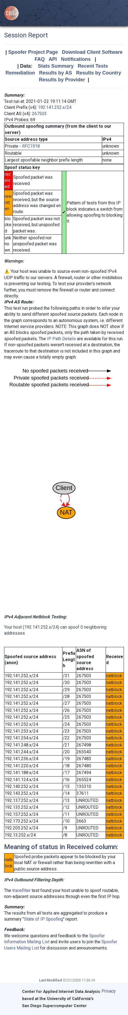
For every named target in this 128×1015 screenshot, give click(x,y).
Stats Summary (56, 66)
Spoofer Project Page (33, 52)
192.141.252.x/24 (55, 107)
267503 (39, 113)
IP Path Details (61, 338)
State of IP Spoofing (43, 919)
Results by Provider (62, 79)
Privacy (109, 991)
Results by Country (98, 73)
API (53, 59)
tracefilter (21, 890)
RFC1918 (31, 146)
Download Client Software (92, 52)
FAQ (40, 59)
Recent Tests (93, 66)
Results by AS (55, 73)
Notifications (76, 59)
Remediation (20, 73)
